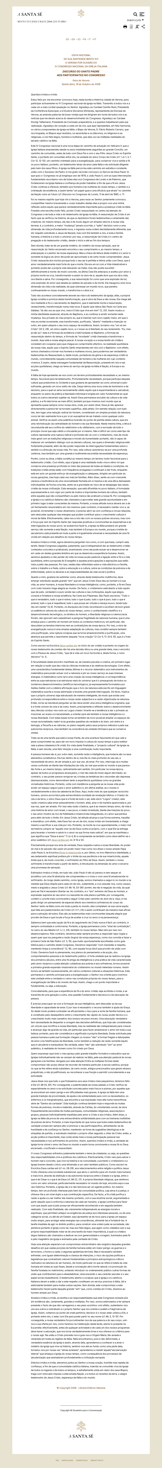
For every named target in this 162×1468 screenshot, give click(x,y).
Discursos (39, 21)
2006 (50, 21)
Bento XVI (24, 21)
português (134, 21)
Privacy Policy (97, 1460)
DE (67, 39)
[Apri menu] (141, 14)
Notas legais (67, 1460)
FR (84, 39)
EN (73, 39)
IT (90, 39)
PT (94, 39)
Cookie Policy (82, 1460)
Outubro (60, 21)
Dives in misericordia (70, 852)
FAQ (57, 1460)
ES (79, 39)
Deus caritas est (68, 645)
